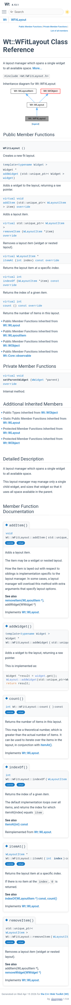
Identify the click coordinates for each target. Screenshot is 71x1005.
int (19, 260)
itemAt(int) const (16, 824)
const (39, 260)
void (20, 198)
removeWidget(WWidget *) (23, 972)
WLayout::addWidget (21, 679)
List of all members (59, 31)
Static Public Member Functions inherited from (34, 421)
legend (35, 124)
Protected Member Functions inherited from (33, 431)
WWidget (38, 380)
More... (37, 68)
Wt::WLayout (11, 325)
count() (52, 898)
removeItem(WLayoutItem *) (24, 600)
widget (8, 178)
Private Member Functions (55, 26)
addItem (9, 202)
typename (25, 164)
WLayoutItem (56, 202)
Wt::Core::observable (17, 355)
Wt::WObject (11, 345)
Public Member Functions (30, 26)
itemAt (8, 260)
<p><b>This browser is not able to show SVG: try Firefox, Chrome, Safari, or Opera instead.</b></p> (35, 105)
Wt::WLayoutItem (14, 335)
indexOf (9, 281)
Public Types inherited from (30, 412)
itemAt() (46, 745)
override (23, 207)
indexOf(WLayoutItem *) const (25, 898)
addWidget (10, 174)
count (7, 305)
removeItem (11, 231)
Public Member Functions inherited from (30, 323)
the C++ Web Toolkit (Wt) (55, 994)
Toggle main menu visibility (5, 10)
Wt (5, 20)
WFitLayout (18, 20)
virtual (9, 198)
